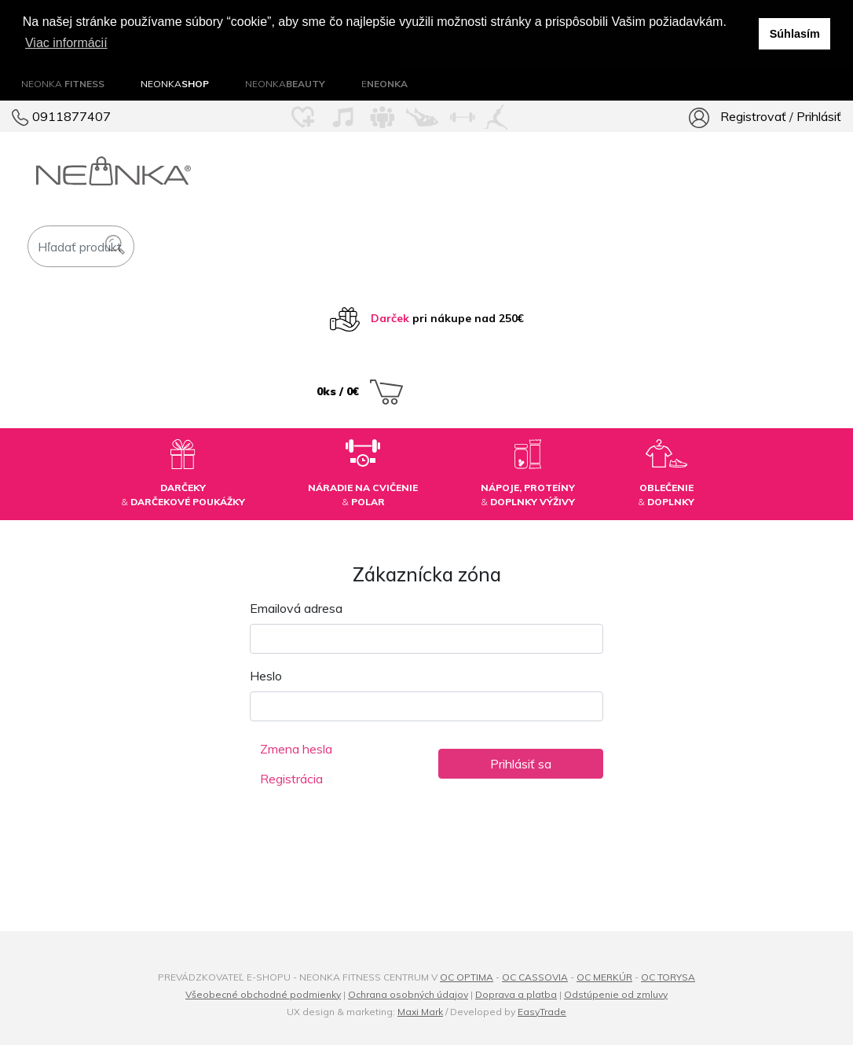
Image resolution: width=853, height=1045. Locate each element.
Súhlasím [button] (795, 34)
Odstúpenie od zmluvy (616, 993)
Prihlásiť (818, 115)
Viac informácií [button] (66, 43)
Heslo (266, 675)
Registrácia (291, 778)
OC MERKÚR (604, 976)
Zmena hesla (296, 748)
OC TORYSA (668, 976)
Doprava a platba (516, 993)
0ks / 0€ (360, 390)
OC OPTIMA (466, 976)
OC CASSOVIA (535, 976)
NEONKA (62, 83)
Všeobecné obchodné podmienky (263, 993)
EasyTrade (542, 1011)
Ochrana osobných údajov (408, 993)
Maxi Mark (420, 1011)
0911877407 (61, 115)
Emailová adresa (296, 607)
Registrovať (753, 115)
